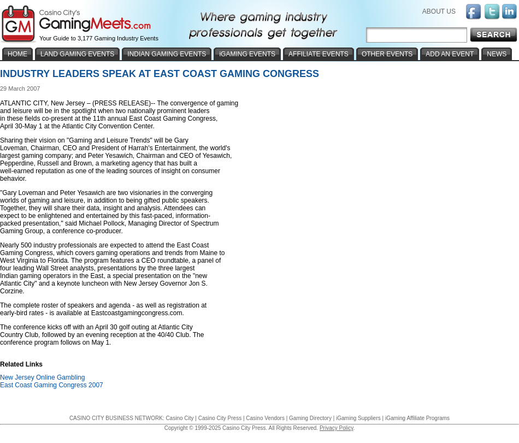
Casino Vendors (265, 418)
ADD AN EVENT (450, 54)
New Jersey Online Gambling (42, 377)
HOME (17, 54)
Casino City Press (219, 418)
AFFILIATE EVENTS (318, 54)
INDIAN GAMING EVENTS (166, 54)
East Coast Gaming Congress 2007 (51, 385)
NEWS (496, 54)
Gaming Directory (310, 418)
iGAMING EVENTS (247, 54)
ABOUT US (439, 11)
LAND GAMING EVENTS (77, 54)
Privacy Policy (336, 428)
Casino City (179, 418)
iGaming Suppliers (358, 418)
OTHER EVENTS (387, 54)
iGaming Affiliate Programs (417, 418)
